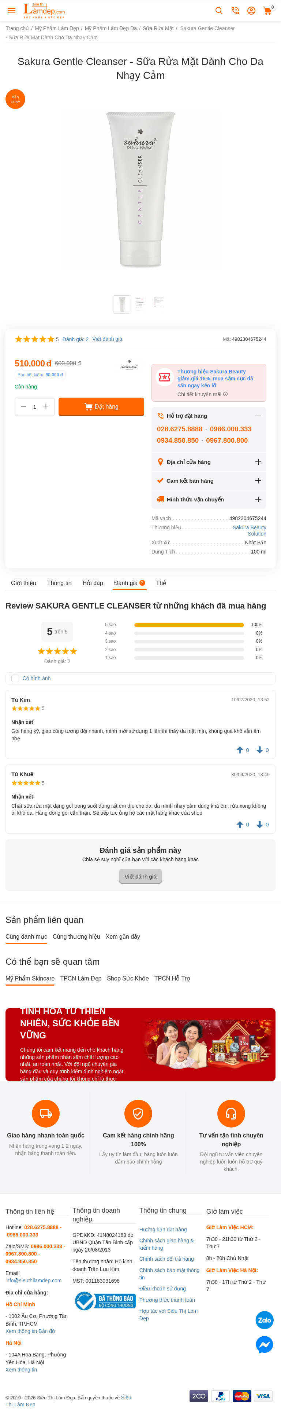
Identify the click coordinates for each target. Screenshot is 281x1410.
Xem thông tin (21, 1331)
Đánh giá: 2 (76, 339)
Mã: (227, 339)
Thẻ (161, 583)
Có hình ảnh (37, 678)
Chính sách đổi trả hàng (166, 1259)
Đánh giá (129, 583)
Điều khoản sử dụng (162, 1289)
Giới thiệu (23, 583)
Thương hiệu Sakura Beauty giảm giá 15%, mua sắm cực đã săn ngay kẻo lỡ (215, 378)
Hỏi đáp (93, 583)
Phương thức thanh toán (167, 1300)
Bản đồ (46, 1331)
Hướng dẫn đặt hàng (163, 1229)
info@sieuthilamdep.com (33, 1280)
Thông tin (59, 583)
